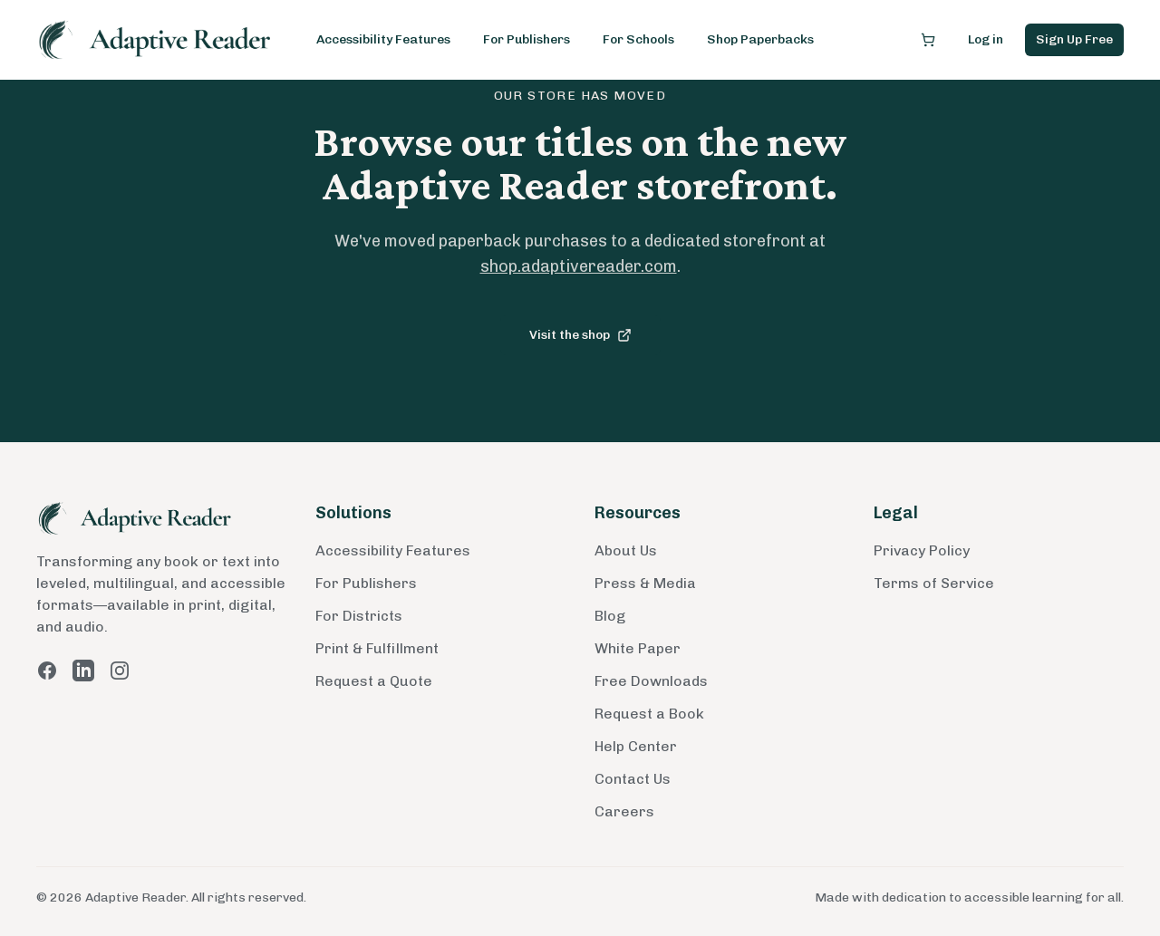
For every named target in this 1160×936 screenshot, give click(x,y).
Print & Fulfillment (377, 648)
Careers (624, 811)
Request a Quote (373, 681)
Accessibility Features (383, 39)
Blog (609, 615)
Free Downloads (651, 681)
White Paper (637, 648)
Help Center (635, 746)
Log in (985, 39)
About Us (625, 550)
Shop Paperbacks (760, 39)
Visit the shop (580, 335)
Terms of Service (934, 583)
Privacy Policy (922, 550)
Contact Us (632, 778)
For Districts (358, 615)
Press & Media (645, 583)
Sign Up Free (1074, 39)
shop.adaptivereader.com (578, 266)
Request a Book (649, 713)
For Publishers (526, 39)
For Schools (638, 39)
